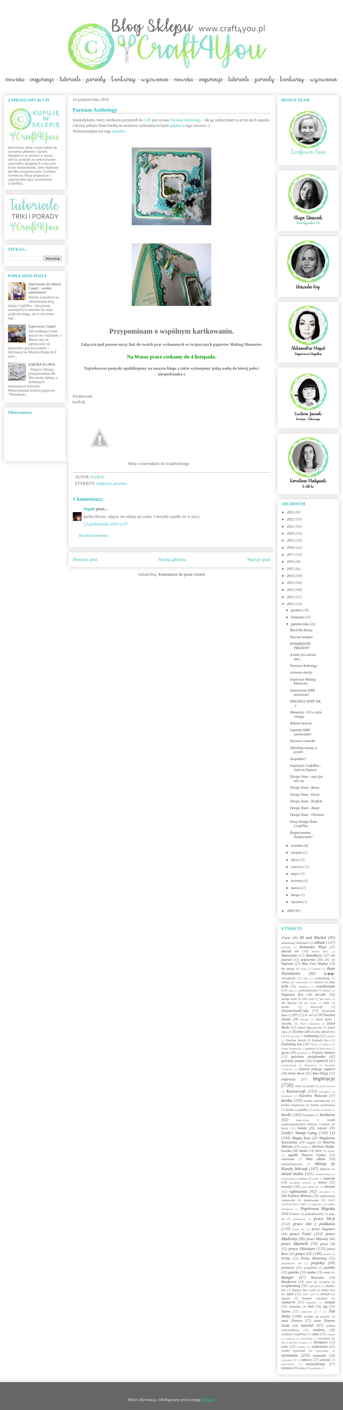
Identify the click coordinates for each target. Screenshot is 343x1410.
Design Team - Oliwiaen (307, 815)
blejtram (287, 964)
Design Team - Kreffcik (306, 801)
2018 (291, 548)
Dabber (326, 990)
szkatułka (295, 1306)
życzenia (315, 1368)
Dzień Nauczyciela (310, 1027)
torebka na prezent (317, 1316)
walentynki (306, 1338)
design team (289, 999)
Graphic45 (320, 1061)
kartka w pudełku (296, 1110)
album (319, 942)
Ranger (287, 1277)
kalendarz (324, 1091)
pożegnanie (299, 1218)
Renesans (317, 1277)
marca (295, 888)
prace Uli (303, 1253)
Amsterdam (289, 955)
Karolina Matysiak (313, 1096)
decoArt (320, 994)
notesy (322, 1182)
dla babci (325, 998)
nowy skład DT (309, 1186)
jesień (310, 1086)
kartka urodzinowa (323, 1105)
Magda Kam (301, 1138)
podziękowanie (314, 1214)
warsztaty (324, 1338)
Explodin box (320, 1040)
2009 (291, 911)
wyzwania (289, 1355)
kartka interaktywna (317, 1101)
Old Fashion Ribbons (296, 1196)
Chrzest (318, 982)
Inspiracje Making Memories (303, 682)
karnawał (286, 1095)
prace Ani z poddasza (314, 1223)
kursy (284, 1128)
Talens (285, 1311)
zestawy (286, 1368)
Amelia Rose (320, 951)
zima (303, 1368)
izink (298, 1086)
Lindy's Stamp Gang (299, 1132)
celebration (301, 982)
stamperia (288, 1302)
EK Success (292, 1036)
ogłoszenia (298, 1191)
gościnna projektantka (308, 1056)
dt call (309, 1015)
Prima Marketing (314, 1258)
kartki (286, 1114)
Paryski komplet (301, 637)
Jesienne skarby (301, 672)
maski (303, 1151)
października (300, 624)
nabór (315, 1178)
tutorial (307, 1325)
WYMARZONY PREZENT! (300, 646)
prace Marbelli (294, 1243)
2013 (291, 583)
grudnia (297, 610)
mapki (303, 1146)
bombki (317, 968)
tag (325, 1306)
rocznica (324, 1282)
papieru (176, 125)
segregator (314, 1285)
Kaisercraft (296, 1091)
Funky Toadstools (291, 1048)
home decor (296, 1073)
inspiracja (288, 1079)
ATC (327, 960)
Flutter (314, 1044)
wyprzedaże (322, 1350)
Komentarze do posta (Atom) (181, 574)
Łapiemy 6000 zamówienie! (300, 732)
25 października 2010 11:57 (106, 524)
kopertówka (302, 1120)
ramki (327, 1272)
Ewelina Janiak (296, 1040)
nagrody (329, 1178)
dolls (326, 1003)
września (297, 845)
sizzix (290, 1294)
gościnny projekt (293, 1061)
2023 (291, 512)
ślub (310, 1306)
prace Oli (327, 1244)
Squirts (285, 1298)
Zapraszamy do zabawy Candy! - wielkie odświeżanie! (45, 288)
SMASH (325, 1294)
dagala (89, 509)
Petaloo (294, 1214)
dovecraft (317, 1007)
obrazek (329, 1187)
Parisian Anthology (186, 120)
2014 (291, 576)
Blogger (208, 1400)
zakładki (325, 1360)
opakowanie (311, 1200)
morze (303, 1178)
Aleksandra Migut (312, 947)
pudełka (329, 1267)
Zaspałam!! (298, 759)
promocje (287, 1267)
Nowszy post (85, 559)
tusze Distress (291, 1321)
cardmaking (322, 978)
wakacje (290, 1338)
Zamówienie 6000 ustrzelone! (302, 693)
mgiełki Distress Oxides (307, 1155)
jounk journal (327, 1086)
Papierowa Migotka (317, 1208)
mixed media (292, 1173)
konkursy (327, 1114)
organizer (316, 1204)
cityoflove (303, 986)
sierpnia (297, 852)
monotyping (288, 1178)
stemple (329, 1302)
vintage (331, 1334)
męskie (331, 1150)
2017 (291, 555)
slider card (308, 1294)
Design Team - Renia (304, 787)
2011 (290, 597)
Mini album (315, 1159)
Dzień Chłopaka (309, 1023)
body (303, 968)
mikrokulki (288, 1159)
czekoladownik (307, 990)
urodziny (319, 1330)
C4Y (147, 120)
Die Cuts (308, 999)
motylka (118, 131)
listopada (298, 617)
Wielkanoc (320, 1342)
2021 (291, 526)
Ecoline (298, 1032)
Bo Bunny (287, 969)
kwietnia (297, 881)
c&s (305, 978)
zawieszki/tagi (315, 1364)
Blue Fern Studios (315, 964)
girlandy (302, 1052)
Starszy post (258, 559)
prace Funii (300, 1233)
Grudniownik (288, 1065)
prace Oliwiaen (302, 1248)
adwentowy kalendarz (295, 943)
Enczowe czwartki (302, 741)
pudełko (293, 1272)
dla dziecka (289, 1003)
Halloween (310, 1065)
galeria (310, 1048)
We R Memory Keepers (294, 1342)
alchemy (286, 947)
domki (285, 1007)
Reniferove (288, 1282)
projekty (120, 483)
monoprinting (323, 1174)
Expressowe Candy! (42, 326)
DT (295, 1015)
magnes (311, 1142)
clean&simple (325, 986)
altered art (290, 951)
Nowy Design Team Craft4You (303, 824)
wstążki (301, 1346)
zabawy (306, 1360)
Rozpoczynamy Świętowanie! (301, 835)
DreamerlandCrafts (295, 1011)
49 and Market (313, 937)
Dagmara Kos (292, 994)
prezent (327, 1254)
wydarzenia (319, 1346)
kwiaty (302, 1128)
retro (309, 1282)
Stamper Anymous (315, 1298)
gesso (285, 1053)
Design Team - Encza (305, 794)
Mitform (325, 1169)
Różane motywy (301, 723)
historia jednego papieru (317, 1069)
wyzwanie (319, 1355)
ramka (311, 1272)
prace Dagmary (323, 1229)
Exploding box (291, 1044)
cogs (291, 990)
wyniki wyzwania (293, 1350)
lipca (295, 860)
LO (332, 1132)
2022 (291, 519)
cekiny (285, 982)
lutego (295, 895)
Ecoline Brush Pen (323, 1032)
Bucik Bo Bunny (301, 630)
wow (284, 1346)
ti (320, 1311)
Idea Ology (320, 1073)
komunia (308, 1115)
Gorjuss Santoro (323, 1053)
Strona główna (172, 559)
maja (295, 874)
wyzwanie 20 (288, 1359)
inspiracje (104, 483)
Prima (285, 1258)
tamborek (306, 1311)
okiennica (324, 1191)
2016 (291, 562)
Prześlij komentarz (94, 535)
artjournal (308, 960)
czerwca (297, 867)
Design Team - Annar (305, 808)
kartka (286, 1100)
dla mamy (310, 1002)
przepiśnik (310, 1267)
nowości (287, 1187)
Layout (322, 1128)
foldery (327, 1044)
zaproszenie (287, 1364)
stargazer (311, 1302)
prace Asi (299, 1229)
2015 (291, 569)
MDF (318, 1151)
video (315, 1334)
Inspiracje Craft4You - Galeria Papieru (305, 768)
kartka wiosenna (322, 1109)
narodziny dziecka (300, 1182)
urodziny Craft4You (293, 1334)
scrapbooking (290, 1286)
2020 (291, 533)
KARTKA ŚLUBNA (42, 364)
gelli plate (325, 1048)
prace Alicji (324, 1218)
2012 (291, 590)
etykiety (331, 1036)
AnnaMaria (314, 955)
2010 (291, 604)
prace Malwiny (317, 1239)
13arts (285, 938)
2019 (291, 540)
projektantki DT (291, 1263)
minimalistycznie (291, 1164)
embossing (311, 1036)
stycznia (297, 902)
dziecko (304, 1019)
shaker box (328, 1290)
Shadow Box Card (303, 1290)
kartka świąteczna (292, 1105)
